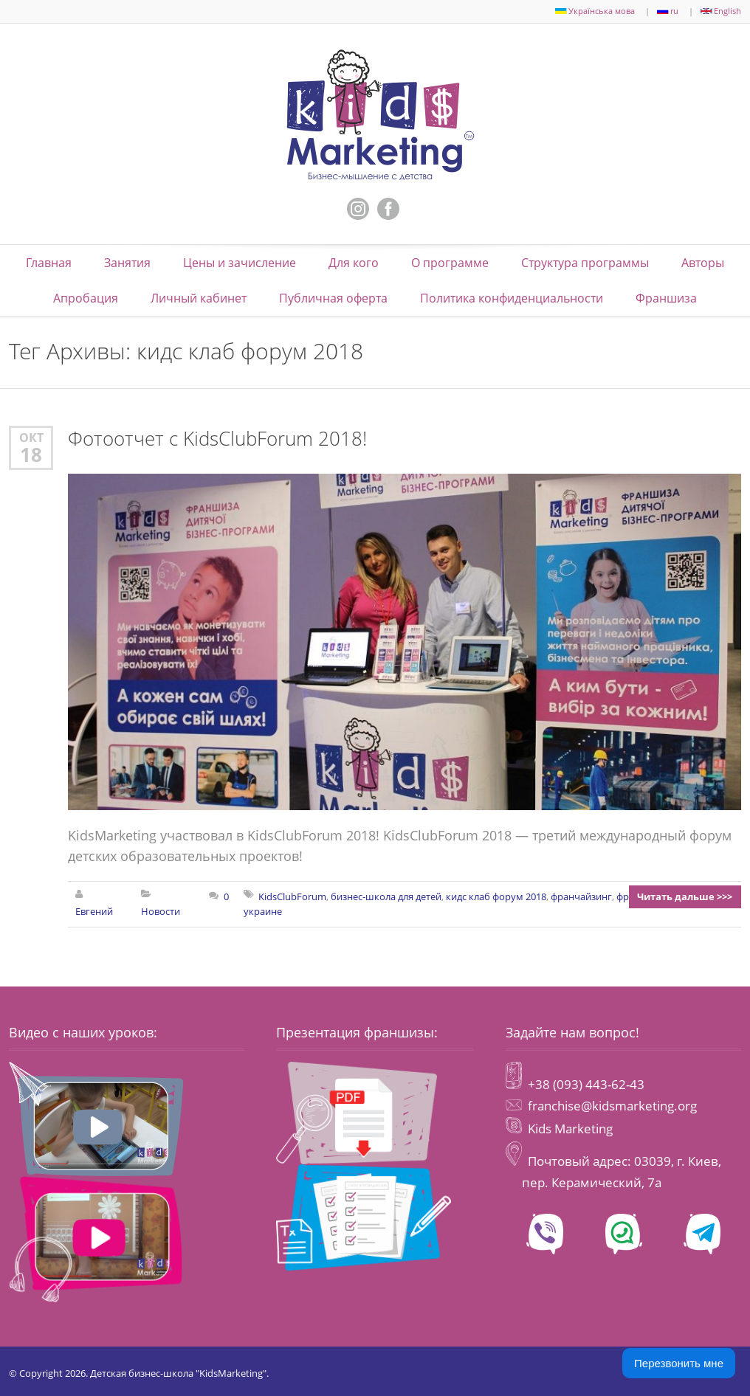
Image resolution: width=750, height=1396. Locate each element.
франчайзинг (581, 895)
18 (31, 453)
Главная (49, 262)
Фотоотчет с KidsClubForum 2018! (217, 437)
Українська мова (595, 10)
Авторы (702, 262)
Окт (31, 436)
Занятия (127, 262)
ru (667, 10)
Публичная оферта (333, 297)
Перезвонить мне (678, 1363)
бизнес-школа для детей (386, 895)
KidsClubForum (292, 895)
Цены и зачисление (239, 262)
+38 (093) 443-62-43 (584, 1082)
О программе (450, 262)
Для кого (353, 262)
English (721, 10)
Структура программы (585, 262)
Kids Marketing (570, 1124)
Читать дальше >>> (686, 895)
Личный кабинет (199, 297)
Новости (161, 909)
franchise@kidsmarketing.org (612, 1103)
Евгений (94, 909)
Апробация (85, 297)
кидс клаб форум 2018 (496, 895)
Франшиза (666, 297)
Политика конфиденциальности (511, 297)
